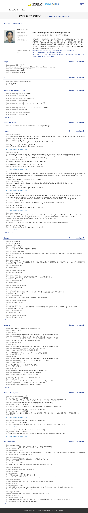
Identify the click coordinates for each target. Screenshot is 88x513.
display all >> (9, 117)
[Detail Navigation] (82, 3)
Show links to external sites (16, 149)
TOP (4, 10)
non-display (79, 61)
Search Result (13, 10)
